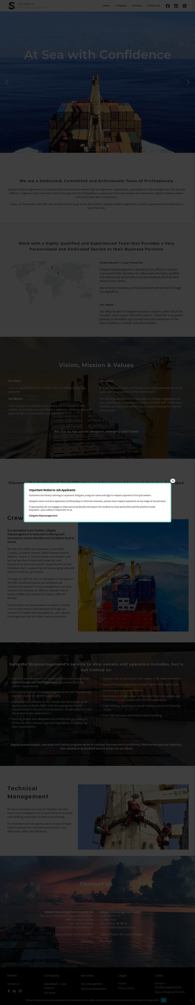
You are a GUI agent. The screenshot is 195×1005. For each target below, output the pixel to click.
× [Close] (172, 481)
